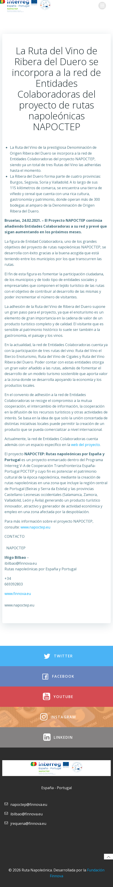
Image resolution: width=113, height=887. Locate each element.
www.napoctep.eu (35, 527)
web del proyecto (85, 444)
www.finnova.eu (18, 593)
